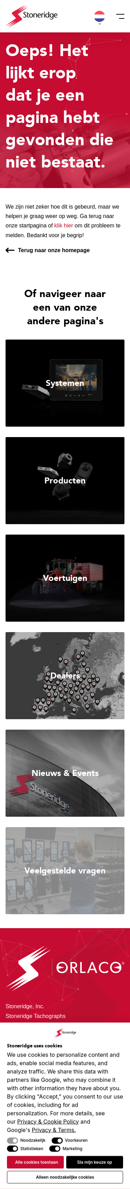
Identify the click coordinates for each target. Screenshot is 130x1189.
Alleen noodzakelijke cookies (65, 1177)
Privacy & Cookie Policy (48, 1121)
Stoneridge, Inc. (25, 1006)
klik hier (63, 225)
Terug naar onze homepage (54, 250)
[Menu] (118, 16)
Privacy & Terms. (54, 1129)
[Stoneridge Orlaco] (32, 16)
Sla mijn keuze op (94, 1162)
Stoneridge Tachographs (36, 1016)
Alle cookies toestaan (36, 1162)
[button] (99, 16)
